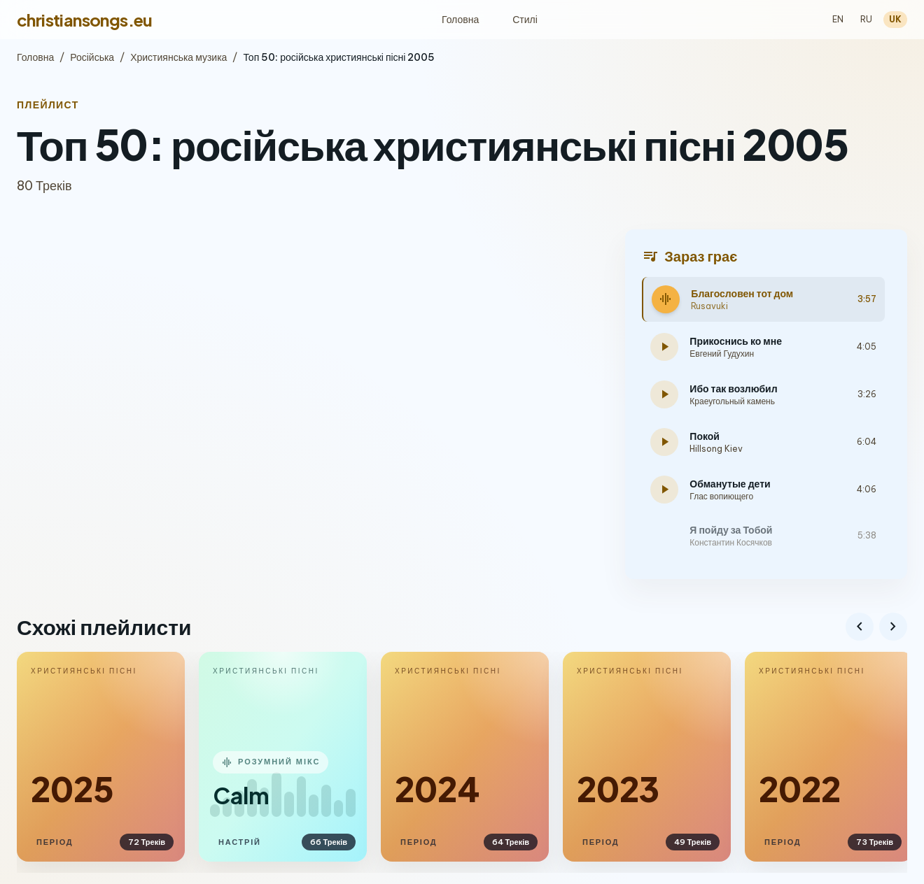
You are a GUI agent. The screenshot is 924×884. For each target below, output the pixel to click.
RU (866, 19)
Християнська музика (178, 57)
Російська (92, 57)
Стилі (525, 19)
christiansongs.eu (85, 19)
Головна (460, 19)
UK (895, 19)
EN (838, 19)
